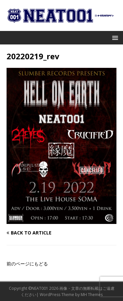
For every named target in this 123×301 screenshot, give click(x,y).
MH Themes (92, 294)
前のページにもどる (27, 263)
